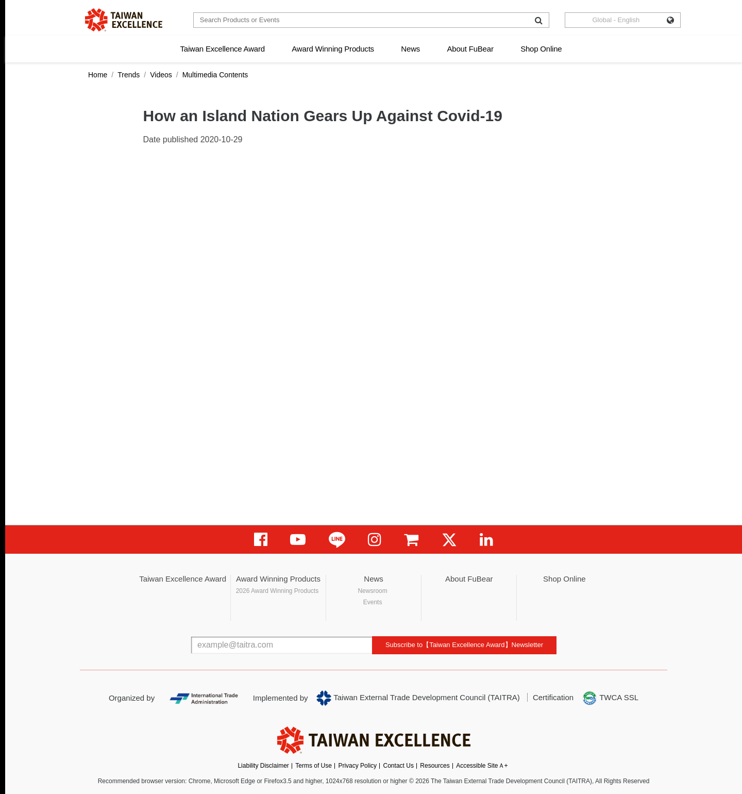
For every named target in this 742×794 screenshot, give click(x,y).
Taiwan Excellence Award (222, 48)
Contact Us (398, 765)
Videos (161, 75)
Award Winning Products (333, 48)
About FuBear (470, 48)
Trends (128, 75)
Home (97, 75)
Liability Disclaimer (263, 765)
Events (372, 602)
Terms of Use (313, 765)
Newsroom (372, 591)
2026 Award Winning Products (277, 591)
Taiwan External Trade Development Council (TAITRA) (418, 698)
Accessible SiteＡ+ (482, 765)
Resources (434, 765)
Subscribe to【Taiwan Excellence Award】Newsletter (464, 645)
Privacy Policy (357, 765)
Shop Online (541, 48)
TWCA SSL (610, 698)
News (410, 48)
